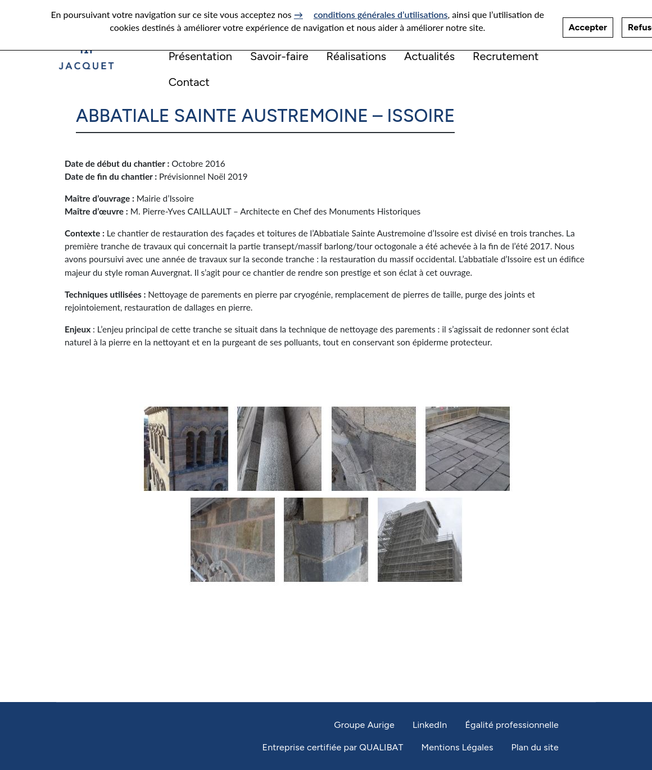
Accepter (588, 23)
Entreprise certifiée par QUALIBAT (332, 747)
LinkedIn (430, 724)
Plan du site (535, 747)
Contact (189, 82)
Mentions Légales (457, 747)
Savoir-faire (279, 56)
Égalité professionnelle (512, 724)
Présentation (200, 56)
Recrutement (505, 56)
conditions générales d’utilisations (381, 10)
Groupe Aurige (364, 724)
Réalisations (357, 56)
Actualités (429, 56)
